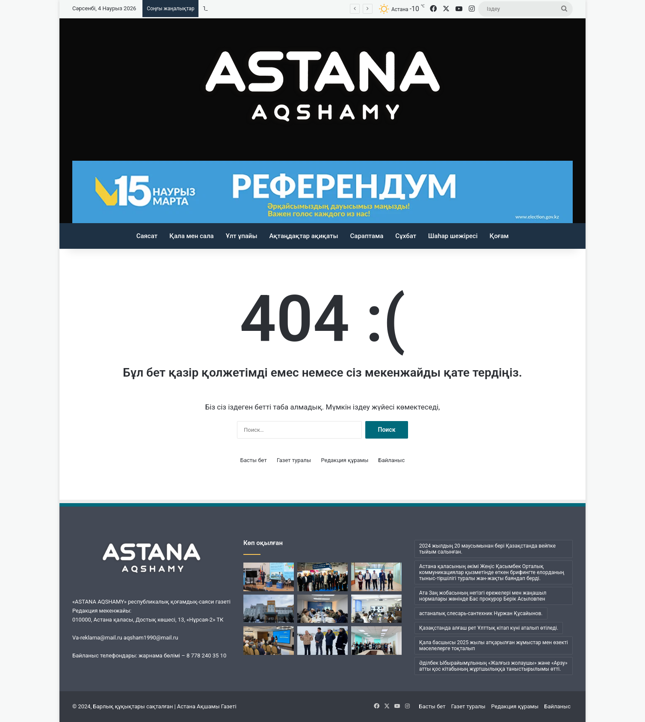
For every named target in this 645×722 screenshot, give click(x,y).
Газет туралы (294, 460)
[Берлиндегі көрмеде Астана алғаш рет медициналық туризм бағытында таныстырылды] (322, 577)
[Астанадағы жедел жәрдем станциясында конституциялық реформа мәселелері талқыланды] (268, 609)
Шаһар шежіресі (452, 236)
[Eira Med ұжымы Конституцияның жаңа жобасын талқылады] (376, 640)
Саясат (146, 236)
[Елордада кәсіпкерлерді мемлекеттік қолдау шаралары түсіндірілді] (322, 609)
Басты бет (253, 460)
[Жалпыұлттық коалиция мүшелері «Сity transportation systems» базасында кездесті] (376, 577)
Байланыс (392, 460)
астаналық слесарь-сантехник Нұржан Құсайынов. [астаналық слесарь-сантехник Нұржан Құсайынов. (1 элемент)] (481, 613)
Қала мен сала (191, 236)
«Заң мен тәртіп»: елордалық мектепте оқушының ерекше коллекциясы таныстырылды (319, 8)
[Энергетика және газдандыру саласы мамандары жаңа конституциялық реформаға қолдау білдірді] (322, 640)
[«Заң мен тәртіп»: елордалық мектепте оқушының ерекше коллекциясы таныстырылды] (376, 609)
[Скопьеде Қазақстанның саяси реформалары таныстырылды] (268, 577)
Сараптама (367, 236)
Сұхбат (405, 236)
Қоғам (499, 236)
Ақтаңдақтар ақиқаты (303, 236)
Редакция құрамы (344, 460)
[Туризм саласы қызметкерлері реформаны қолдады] (268, 640)
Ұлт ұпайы (241, 236)
